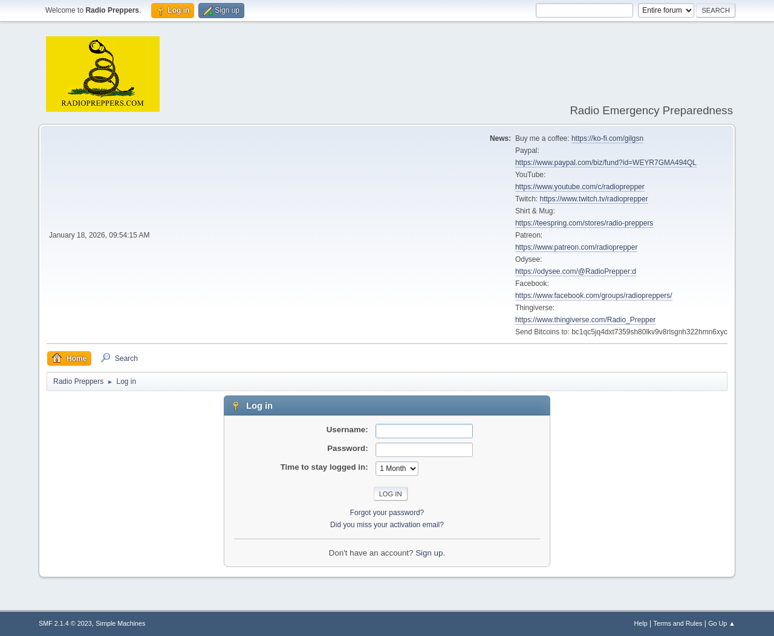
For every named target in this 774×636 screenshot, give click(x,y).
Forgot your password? (387, 512)
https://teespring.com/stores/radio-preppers (584, 223)
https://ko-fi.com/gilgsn (607, 138)
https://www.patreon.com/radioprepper (576, 247)
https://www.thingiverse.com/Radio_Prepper (585, 320)
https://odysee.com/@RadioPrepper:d (575, 271)
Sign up (429, 552)
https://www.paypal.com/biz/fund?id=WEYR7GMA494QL (606, 162)
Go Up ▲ (721, 623)
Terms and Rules (678, 623)
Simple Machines (120, 623)
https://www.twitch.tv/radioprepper (594, 199)
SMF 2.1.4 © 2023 (65, 623)
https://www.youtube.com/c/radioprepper (580, 187)
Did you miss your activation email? (387, 525)
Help (641, 623)
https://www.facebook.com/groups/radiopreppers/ (593, 295)
